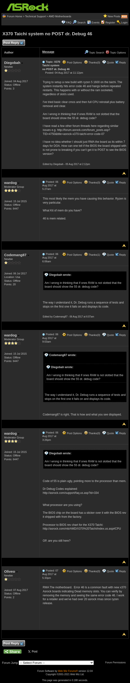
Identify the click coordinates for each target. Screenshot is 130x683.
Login (124, 22)
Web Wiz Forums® (68, 671)
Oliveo (11, 571)
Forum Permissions (116, 662)
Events (93, 22)
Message (48, 52)
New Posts (114, 16)
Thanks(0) (92, 62)
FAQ (68, 22)
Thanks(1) (92, 254)
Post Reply (13, 43)
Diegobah (13, 63)
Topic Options (116, 52)
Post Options (72, 62)
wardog (11, 183)
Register (110, 22)
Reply (122, 62)
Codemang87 (16, 255)
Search (81, 22)
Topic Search (94, 52)
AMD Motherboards (60, 16)
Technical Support (35, 16)
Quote (110, 62)
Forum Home (14, 16)
